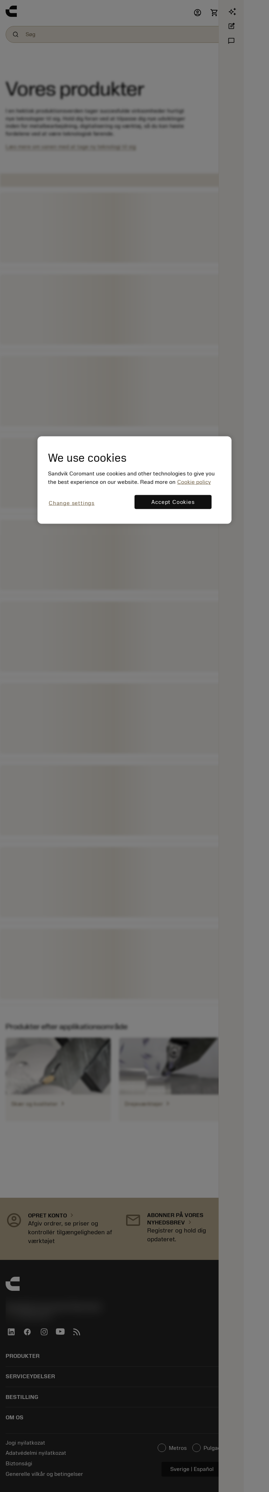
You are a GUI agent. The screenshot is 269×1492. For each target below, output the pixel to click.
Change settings (72, 503)
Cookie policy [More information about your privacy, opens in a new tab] (194, 482)
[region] (134, 480)
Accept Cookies (172, 502)
